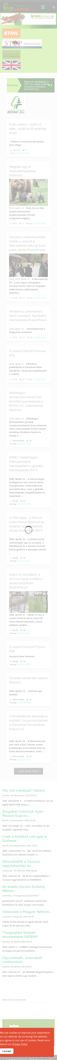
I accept (6, 1051)
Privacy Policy (19, 1044)
